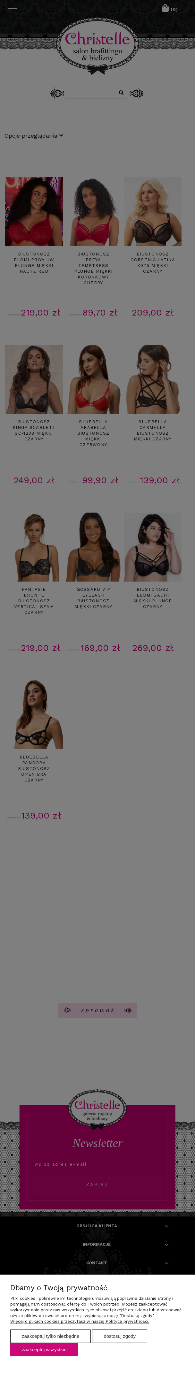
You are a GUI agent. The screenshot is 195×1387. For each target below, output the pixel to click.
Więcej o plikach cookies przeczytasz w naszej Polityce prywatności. (79, 1321)
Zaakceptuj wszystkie (44, 1349)
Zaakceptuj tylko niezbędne (50, 1336)
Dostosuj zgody (120, 1336)
